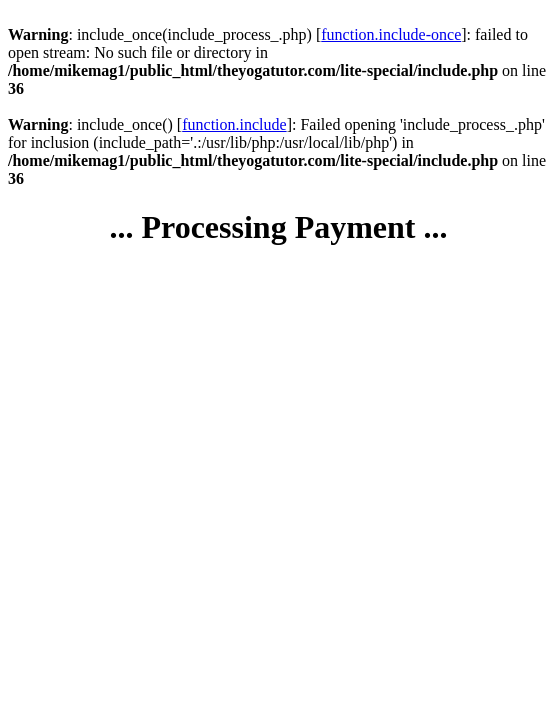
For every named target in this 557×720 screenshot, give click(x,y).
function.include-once (391, 34)
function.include (234, 124)
